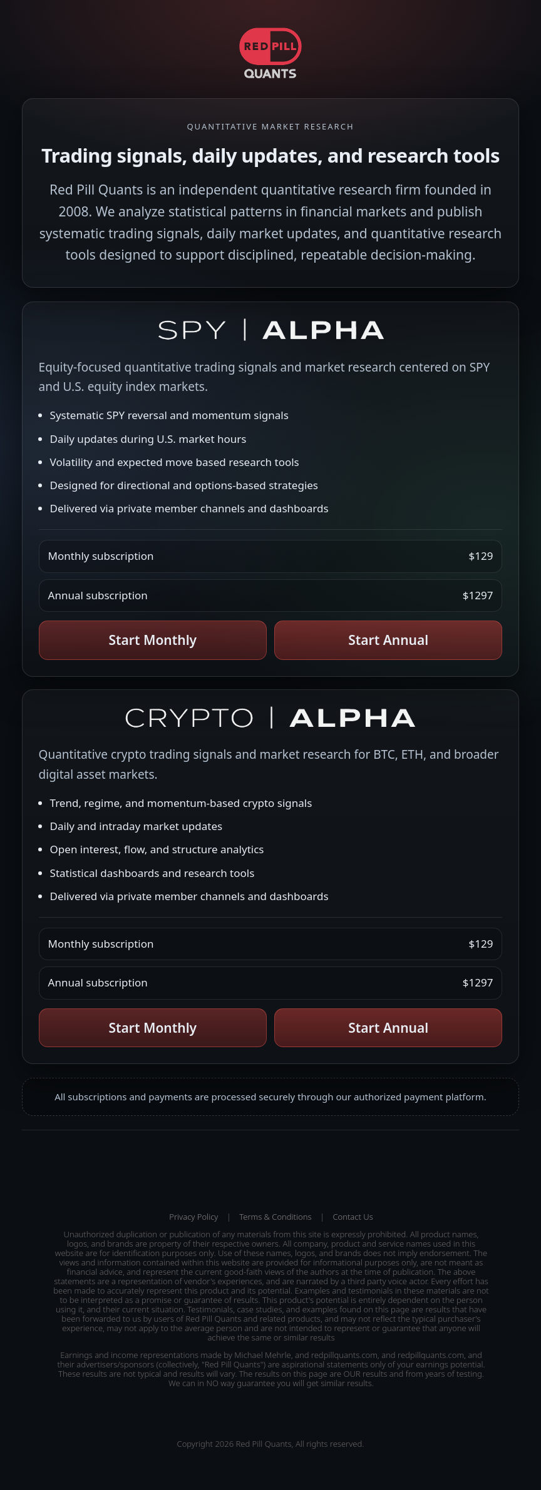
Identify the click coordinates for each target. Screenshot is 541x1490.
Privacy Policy (193, 1216)
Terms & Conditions (275, 1216)
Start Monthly (152, 640)
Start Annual (388, 640)
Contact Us (352, 1216)
